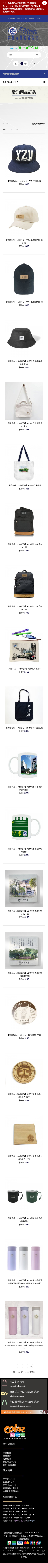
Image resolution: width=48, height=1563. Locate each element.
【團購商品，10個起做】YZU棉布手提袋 (24, 485)
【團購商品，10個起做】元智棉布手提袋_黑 (24, 728)
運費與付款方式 (10, 1482)
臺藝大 (11, 1512)
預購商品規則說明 (10, 1488)
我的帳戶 (11, 18)
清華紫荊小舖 (20, 1521)
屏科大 (6, 1515)
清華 (24, 1505)
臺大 (29, 1505)
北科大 (26, 1512)
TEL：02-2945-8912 (33, 1533)
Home (17, 98)
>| (31, 1366)
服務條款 (7, 1459)
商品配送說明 (9, 1479)
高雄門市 (31, 1521)
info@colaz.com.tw (17, 1396)
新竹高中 (16, 1505)
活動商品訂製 (27, 98)
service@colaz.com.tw (18, 1386)
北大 (20, 1515)
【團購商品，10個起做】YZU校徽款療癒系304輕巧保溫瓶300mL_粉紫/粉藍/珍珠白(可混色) (24, 1345)
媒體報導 (7, 1456)
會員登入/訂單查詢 (11, 1491)
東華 (25, 1515)
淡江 (31, 1515)
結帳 (38, 18)
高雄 (10, 1518)
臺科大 (19, 1512)
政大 (20, 1508)
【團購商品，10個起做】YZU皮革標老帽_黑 (24, 302)
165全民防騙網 (9, 1465)
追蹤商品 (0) (22, 18)
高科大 (13, 1515)
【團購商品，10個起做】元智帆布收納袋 (24, 669)
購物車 (31, 18)
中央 (25, 1508)
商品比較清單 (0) (38, 124)
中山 (31, 1508)
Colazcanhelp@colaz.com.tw (20, 1406)
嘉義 (16, 1518)
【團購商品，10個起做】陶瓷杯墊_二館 (24, 1035)
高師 (21, 1518)
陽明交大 (7, 1508)
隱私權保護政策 (10, 1462)
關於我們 (7, 1453)
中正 (5, 1512)
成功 (14, 1508)
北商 (27, 1518)
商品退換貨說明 (10, 1485)
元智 (5, 1521)
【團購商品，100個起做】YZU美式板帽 (24, 181)
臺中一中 (7, 1505)
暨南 (5, 1518)
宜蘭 (10, 1521)
